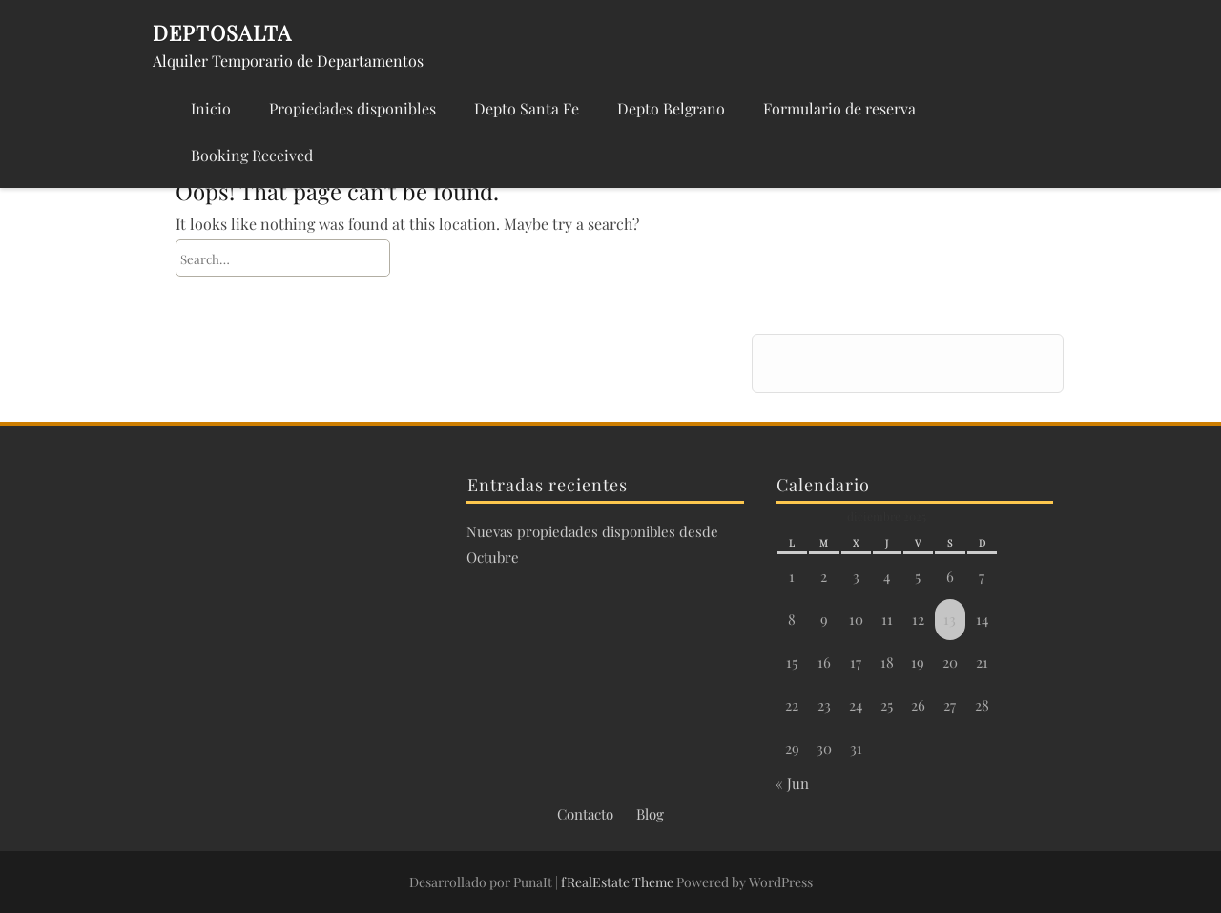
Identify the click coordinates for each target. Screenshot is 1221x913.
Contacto (585, 813)
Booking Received (252, 155)
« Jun (792, 783)
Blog (650, 813)
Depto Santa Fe (526, 108)
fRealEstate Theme (618, 882)
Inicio (211, 108)
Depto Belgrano (671, 108)
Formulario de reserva (839, 108)
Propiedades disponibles (352, 108)
